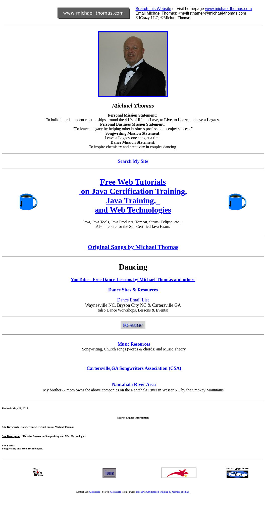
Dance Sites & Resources (133, 289)
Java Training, (133, 200)
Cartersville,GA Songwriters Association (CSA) (133, 368)
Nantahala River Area (134, 384)
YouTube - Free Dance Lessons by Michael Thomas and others (133, 279)
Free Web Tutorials (133, 181)
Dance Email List (133, 299)
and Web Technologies (133, 209)
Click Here (115, 491)
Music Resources (134, 344)
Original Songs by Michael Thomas (133, 247)
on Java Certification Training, (133, 191)
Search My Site (133, 161)
